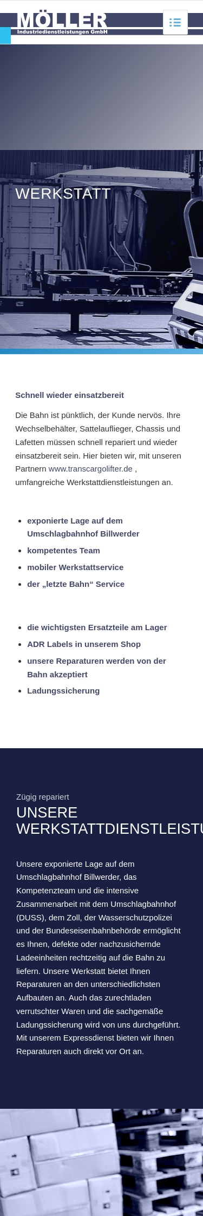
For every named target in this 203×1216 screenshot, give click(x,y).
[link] (5, 35)
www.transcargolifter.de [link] (91, 468)
